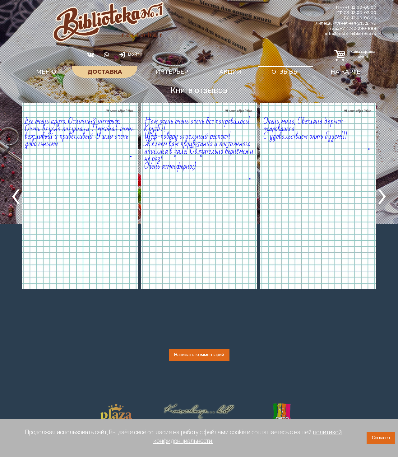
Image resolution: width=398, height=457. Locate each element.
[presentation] (15, 194)
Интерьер (171, 71)
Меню (46, 71)
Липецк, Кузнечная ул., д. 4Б (345, 23)
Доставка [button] (104, 71)
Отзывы (285, 71)
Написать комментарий (199, 354)
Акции (230, 71)
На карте (345, 71)
